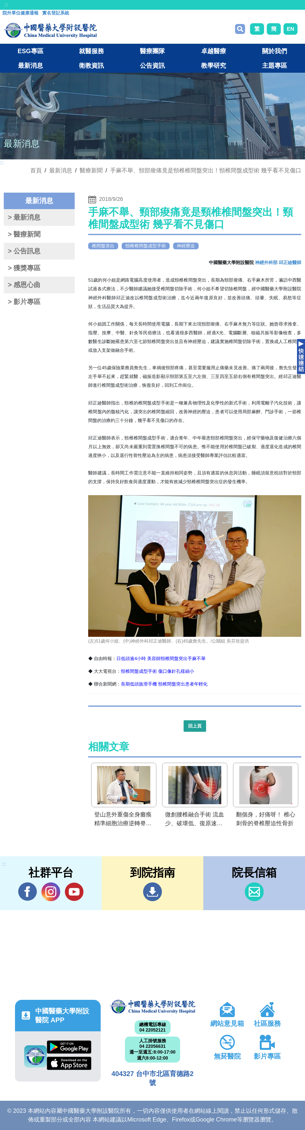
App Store (69, 1063)
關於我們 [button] (274, 50)
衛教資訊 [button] (91, 65)
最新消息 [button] (30, 65)
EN (290, 29)
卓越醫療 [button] (213, 50)
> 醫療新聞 (24, 234)
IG (50, 891)
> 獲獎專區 (24, 268)
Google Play (69, 1047)
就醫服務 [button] (91, 50)
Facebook (27, 891)
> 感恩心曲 (24, 285)
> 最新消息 (24, 217)
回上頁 (195, 726)
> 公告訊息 (24, 251)
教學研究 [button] (213, 65)
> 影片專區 (24, 302)
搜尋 (240, 29)
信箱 (254, 891)
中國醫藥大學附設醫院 (152, 1007)
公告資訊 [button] (152, 65)
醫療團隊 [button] (152, 50)
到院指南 (152, 891)
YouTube (74, 891)
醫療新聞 (91, 170)
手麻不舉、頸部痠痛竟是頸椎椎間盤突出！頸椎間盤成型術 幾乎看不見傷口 (206, 170)
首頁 (36, 170)
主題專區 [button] (274, 65)
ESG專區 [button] (30, 50)
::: (6, 4)
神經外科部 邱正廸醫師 (278, 262)
